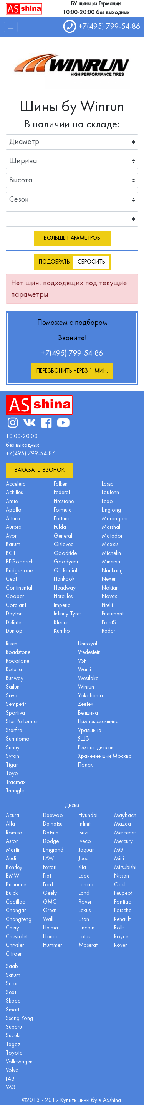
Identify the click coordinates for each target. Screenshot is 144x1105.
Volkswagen (19, 1062)
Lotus (84, 937)
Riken (11, 644)
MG (119, 850)
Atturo (13, 519)
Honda (51, 937)
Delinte (13, 623)
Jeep (84, 859)
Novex (109, 597)
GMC (49, 902)
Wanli (84, 670)
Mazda (122, 824)
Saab (12, 967)
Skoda (13, 1001)
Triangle (15, 791)
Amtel (12, 502)
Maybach (125, 816)
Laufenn (110, 493)
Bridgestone (19, 571)
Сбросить (91, 262)
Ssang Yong (19, 1018)
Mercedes (125, 833)
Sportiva (15, 713)
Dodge (51, 841)
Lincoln (86, 928)
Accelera (16, 484)
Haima (50, 928)
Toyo (12, 774)
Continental (19, 588)
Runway (14, 679)
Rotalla (14, 670)
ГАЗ (10, 1079)
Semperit (16, 704)
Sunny (13, 748)
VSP (82, 661)
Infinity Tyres (67, 614)
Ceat (11, 579)
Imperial (63, 606)
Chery (12, 928)
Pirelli (107, 606)
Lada (84, 876)
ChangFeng (18, 920)
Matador (112, 536)
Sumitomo (18, 739)
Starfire (14, 731)
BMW (12, 876)
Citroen (14, 954)
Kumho (62, 631)
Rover (120, 945)
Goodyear (66, 562)
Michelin (111, 554)
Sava (11, 696)
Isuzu (84, 833)
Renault (122, 920)
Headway (65, 588)
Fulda (60, 527)
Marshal (111, 527)
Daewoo (53, 816)
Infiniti (85, 824)
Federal (62, 493)
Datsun (50, 833)
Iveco (85, 841)
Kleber (61, 623)
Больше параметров (72, 238)
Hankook (64, 579)
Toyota (14, 1053)
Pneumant (113, 614)
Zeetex (85, 704)
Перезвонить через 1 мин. (72, 371)
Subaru (14, 1027)
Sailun (13, 687)
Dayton (14, 614)
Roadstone (18, 652)
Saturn (13, 975)
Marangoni (114, 519)
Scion (12, 984)
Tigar (12, 765)
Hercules (63, 597)
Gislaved (64, 545)
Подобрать (54, 262)
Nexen (109, 579)
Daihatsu (53, 824)
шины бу (88, 1100)
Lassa (108, 484)
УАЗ (10, 1088)
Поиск (85, 765)
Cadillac (15, 902)
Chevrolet (17, 937)
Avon (12, 536)
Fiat (47, 876)
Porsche (122, 911)
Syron (12, 756)
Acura (12, 816)
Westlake (88, 679)
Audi (11, 859)
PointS (109, 623)
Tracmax (16, 783)
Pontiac (122, 902)
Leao (107, 502)
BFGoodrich (20, 562)
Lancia (86, 885)
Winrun (86, 687)
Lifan (84, 920)
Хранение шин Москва (105, 756)
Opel (120, 885)
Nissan (121, 876)
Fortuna (62, 519)
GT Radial (65, 571)
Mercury (123, 841)
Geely (50, 893)
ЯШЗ (83, 739)
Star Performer (22, 722)
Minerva (111, 562)
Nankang (112, 571)
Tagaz (13, 1045)
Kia (82, 868)
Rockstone (17, 661)
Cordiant (16, 606)
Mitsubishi (125, 868)
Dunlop (14, 631)
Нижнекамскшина (98, 722)
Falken (61, 484)
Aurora (14, 527)
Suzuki (13, 1036)
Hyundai (88, 816)
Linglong (111, 510)
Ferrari (49, 868)
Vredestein (89, 652)
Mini (119, 859)
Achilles (14, 493)
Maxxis (110, 545)
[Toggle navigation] (11, 27)
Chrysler (15, 945)
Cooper (15, 597)
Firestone (64, 502)
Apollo (14, 510)
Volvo (12, 1070)
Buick (12, 893)
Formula (63, 510)
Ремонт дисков (96, 748)
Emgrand (53, 850)
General (63, 536)
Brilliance (16, 885)
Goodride (65, 554)
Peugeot (123, 893)
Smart (12, 1010)
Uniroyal (87, 644)
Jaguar (86, 850)
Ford (48, 885)
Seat (11, 993)
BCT (11, 554)
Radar (108, 631)
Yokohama (90, 696)
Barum (13, 545)
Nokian (110, 588)
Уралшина (89, 731)
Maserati (89, 945)
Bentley (14, 868)
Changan (16, 911)
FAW (48, 859)
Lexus (85, 911)
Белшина (88, 713)
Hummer (52, 945)
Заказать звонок (39, 470)
